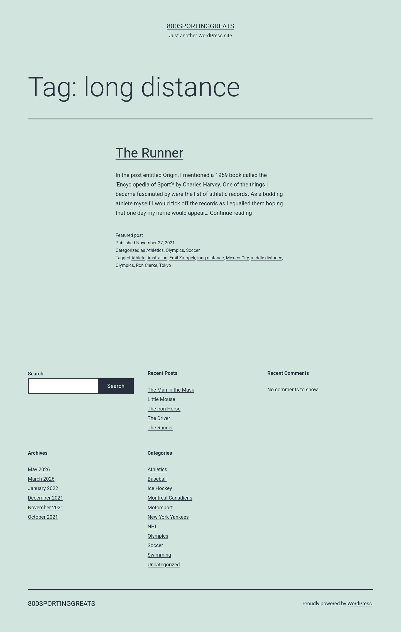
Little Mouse (161, 399)
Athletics (154, 250)
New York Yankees (168, 517)
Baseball (157, 479)
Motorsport (160, 507)
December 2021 (45, 498)
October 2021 (43, 517)
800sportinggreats (200, 26)
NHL (152, 526)
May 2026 (39, 469)
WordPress (360, 603)
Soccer (193, 250)
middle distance (266, 257)
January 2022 (43, 488)
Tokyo (165, 265)
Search (35, 374)
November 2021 (45, 507)
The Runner (149, 153)
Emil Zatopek (182, 257)
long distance (210, 257)
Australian (157, 257)
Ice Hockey (160, 488)
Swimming (159, 555)
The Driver (159, 418)
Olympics (175, 250)
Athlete (138, 257)
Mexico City (237, 257)
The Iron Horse (164, 409)
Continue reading (231, 213)
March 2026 (41, 479)
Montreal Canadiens (170, 498)
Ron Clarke (146, 265)
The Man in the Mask (171, 390)
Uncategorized (164, 564)
